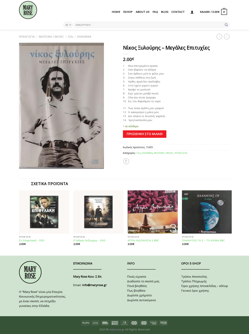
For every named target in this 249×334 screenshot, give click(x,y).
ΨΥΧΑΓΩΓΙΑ (27, 37)
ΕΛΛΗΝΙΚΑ (84, 37)
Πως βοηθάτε (136, 291)
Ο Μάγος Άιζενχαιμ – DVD (89, 240)
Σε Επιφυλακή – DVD (31, 240)
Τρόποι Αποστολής (194, 277)
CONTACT (178, 11)
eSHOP (128, 11)
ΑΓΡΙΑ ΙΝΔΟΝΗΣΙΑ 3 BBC (143, 240)
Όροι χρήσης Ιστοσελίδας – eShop (204, 286)
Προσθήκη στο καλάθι (145, 134)
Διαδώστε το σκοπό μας (143, 281)
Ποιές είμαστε (136, 277)
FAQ (155, 11)
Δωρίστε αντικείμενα (141, 300)
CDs (70, 37)
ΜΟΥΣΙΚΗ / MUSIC (51, 37)
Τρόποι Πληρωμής (194, 281)
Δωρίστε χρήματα (139, 295)
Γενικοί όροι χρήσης (195, 291)
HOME (116, 11)
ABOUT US (142, 11)
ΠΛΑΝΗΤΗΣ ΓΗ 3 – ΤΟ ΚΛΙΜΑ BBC (203, 240)
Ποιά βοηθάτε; (137, 286)
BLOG (164, 11)
